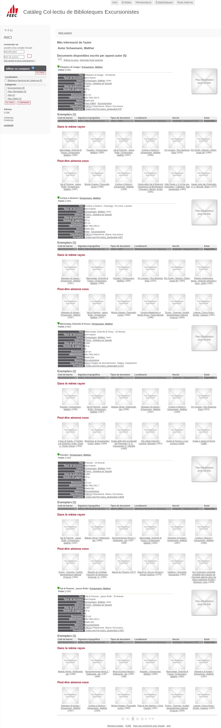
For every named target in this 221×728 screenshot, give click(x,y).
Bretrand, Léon (200, 582)
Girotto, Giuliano (200, 315)
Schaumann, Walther (92, 67)
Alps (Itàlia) (90, 103)
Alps (87, 231)
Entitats (126, 2)
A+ (11, 30)
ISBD (68, 70)
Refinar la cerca (71, 60)
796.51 (88, 106)
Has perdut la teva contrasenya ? (19, 60)
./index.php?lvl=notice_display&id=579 (103, 109)
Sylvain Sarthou (147, 574)
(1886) (204, 442)
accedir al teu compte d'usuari (18, 48)
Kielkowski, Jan (120, 540)
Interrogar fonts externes (91, 60)
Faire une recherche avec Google (149, 726)
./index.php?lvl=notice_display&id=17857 (104, 630)
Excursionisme (105, 103)
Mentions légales (115, 726)
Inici (114, 2)
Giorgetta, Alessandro (177, 573)
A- (6, 30)
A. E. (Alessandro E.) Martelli (124, 444)
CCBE (128, 726)
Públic (61, 70)
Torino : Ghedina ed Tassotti (98, 83)
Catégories (10, 84)
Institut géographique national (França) (178, 315)
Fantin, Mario (94, 443)
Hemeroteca (143, 2)
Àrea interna (185, 2)
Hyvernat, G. (94, 577)
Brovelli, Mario (203, 187)
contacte (8, 125)
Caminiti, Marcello (147, 443)
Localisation (11, 77)
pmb (169, 726)
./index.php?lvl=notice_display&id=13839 (104, 497)
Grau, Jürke (200, 283)
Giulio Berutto (157, 315)
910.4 (88, 363)
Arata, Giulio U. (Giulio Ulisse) (71, 444)
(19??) (124, 572)
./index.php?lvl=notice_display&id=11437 (104, 366)
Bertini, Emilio (156, 189)
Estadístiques (164, 2)
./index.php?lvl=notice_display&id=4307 (104, 237)
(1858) (177, 442)
